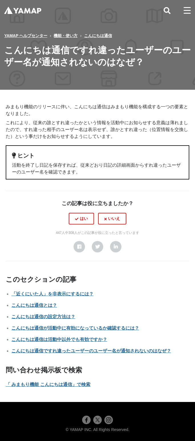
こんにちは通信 (98, 35)
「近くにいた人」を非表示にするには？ (52, 293)
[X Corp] (97, 246)
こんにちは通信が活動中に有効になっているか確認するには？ (75, 328)
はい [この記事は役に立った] (84, 218)
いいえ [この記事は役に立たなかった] (114, 218)
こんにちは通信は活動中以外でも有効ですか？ (59, 339)
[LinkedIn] (115, 246)
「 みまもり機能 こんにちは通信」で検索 (48, 384)
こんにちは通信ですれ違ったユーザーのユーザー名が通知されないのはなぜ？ (91, 350)
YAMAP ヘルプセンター (25, 35)
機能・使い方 (66, 35)
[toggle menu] (187, 10)
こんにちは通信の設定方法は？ (43, 316)
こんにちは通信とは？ (34, 305)
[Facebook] (79, 246)
